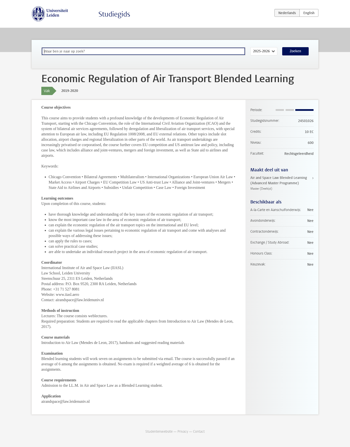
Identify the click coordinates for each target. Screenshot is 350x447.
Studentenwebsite (159, 431)
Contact (199, 431)
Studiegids (114, 14)
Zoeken (295, 51)
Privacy (182, 431)
